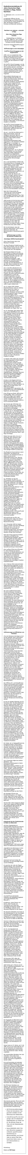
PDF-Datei (12, 1150)
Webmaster (8, 14)
